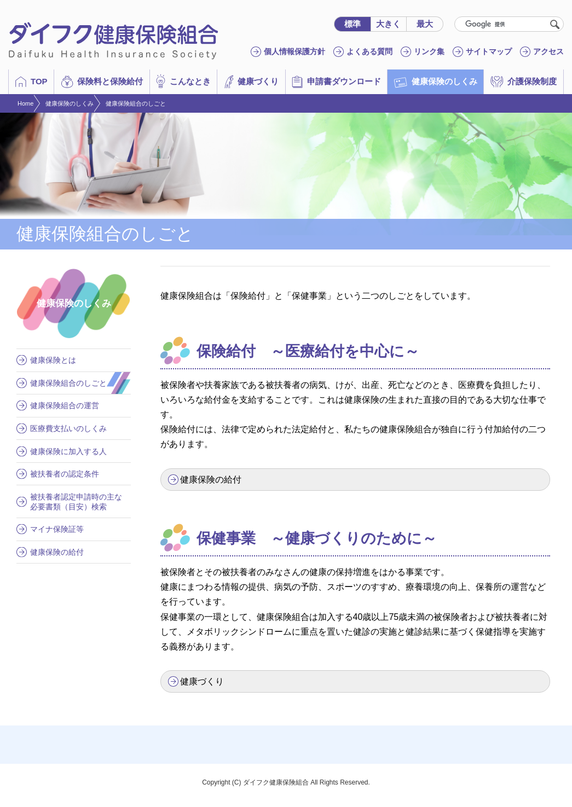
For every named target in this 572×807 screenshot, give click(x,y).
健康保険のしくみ (69, 103)
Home (25, 103)
